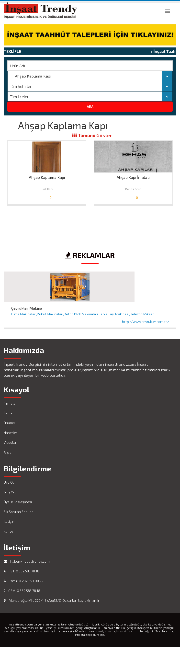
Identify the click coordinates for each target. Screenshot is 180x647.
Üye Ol (9, 482)
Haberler (10, 433)
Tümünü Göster (92, 135)
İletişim (9, 521)
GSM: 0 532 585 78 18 (22, 591)
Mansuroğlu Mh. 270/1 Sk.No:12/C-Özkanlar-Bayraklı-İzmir (51, 600)
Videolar (10, 442)
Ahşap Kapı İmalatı (133, 177)
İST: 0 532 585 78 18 (21, 571)
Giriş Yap (10, 492)
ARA (90, 106)
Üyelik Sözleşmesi (18, 502)
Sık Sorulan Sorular (18, 512)
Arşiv (7, 452)
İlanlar (9, 413)
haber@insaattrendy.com (27, 561)
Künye (8, 531)
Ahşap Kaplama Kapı (47, 177)
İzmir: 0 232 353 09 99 (24, 581)
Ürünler (9, 423)
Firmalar (10, 403)
